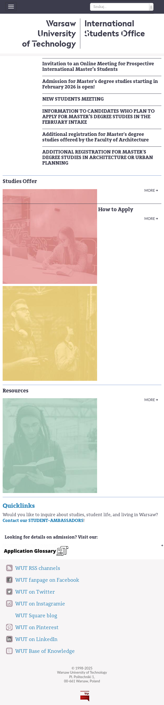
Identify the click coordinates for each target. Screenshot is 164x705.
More (149, 190)
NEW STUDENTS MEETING (73, 99)
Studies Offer (20, 181)
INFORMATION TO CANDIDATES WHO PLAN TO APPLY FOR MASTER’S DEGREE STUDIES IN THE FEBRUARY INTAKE (98, 117)
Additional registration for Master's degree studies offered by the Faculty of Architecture (95, 137)
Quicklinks (19, 505)
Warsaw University (49, 33)
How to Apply (115, 209)
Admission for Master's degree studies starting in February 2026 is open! (100, 84)
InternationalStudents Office (114, 28)
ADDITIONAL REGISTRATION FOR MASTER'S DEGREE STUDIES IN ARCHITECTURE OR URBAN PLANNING (97, 157)
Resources (15, 391)
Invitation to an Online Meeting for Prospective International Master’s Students (98, 66)
